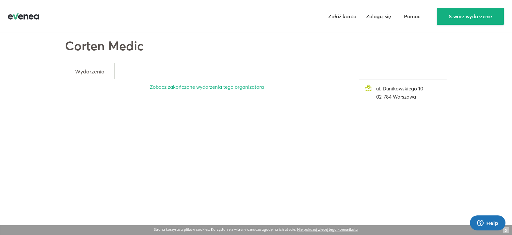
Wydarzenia (89, 71)
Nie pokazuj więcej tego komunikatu (327, 229)
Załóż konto (342, 16)
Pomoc (412, 16)
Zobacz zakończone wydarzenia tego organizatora (207, 87)
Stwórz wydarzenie (470, 16)
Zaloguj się (378, 16)
